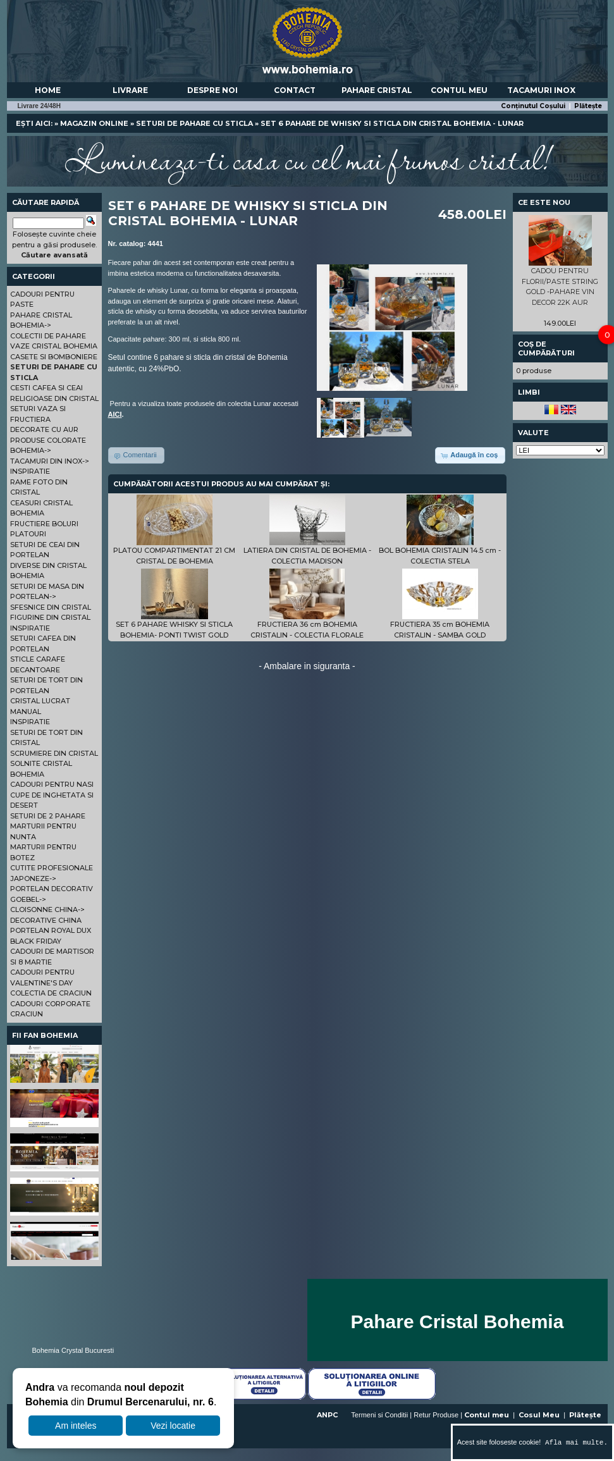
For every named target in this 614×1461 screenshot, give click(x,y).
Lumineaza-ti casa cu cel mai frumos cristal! (307, 158)
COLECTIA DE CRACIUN (51, 993)
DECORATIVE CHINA (46, 920)
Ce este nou (544, 202)
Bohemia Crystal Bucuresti (73, 1350)
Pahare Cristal (376, 90)
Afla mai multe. (574, 1442)
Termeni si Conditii (379, 1415)
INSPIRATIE (30, 471)
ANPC (327, 1414)
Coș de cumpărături (546, 348)
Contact (295, 90)
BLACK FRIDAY (35, 941)
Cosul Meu (539, 1414)
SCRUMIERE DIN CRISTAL (54, 753)
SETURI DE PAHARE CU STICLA (194, 123)
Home (48, 90)
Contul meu (459, 90)
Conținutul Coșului (533, 106)
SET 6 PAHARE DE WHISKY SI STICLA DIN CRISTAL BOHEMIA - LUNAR (392, 123)
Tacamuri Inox (541, 90)
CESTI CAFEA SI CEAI (46, 387)
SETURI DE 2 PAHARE (47, 815)
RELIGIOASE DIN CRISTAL (54, 398)
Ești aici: (34, 123)
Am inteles (75, 1426)
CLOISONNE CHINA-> (47, 909)
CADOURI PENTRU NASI (52, 784)
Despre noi (212, 90)
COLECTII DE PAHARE (48, 335)
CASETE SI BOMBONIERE (53, 356)
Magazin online (94, 123)
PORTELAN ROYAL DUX (50, 930)
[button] (470, 455)
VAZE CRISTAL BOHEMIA (53, 346)
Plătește (588, 106)
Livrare (130, 90)
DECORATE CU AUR (44, 429)
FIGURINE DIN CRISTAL (50, 617)
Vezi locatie (172, 1426)
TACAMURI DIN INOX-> (49, 461)
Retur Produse (436, 1415)
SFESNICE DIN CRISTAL (50, 607)
